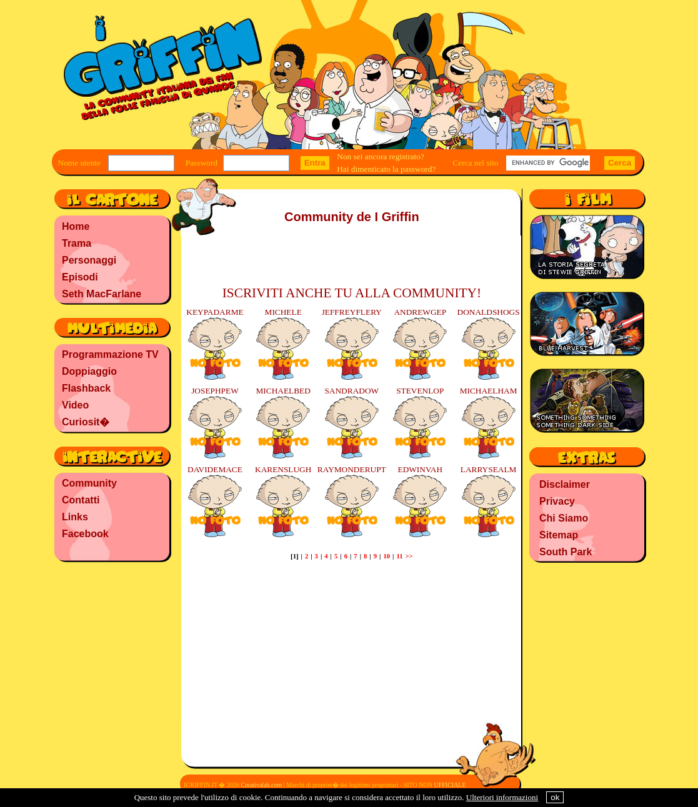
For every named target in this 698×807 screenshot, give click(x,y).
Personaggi (89, 260)
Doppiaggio (89, 371)
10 (386, 556)
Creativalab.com (261, 784)
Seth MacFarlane (101, 294)
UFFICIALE (450, 784)
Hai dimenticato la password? (386, 169)
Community (89, 483)
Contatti (80, 500)
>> (408, 556)
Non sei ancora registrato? (380, 156)
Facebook (85, 533)
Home (75, 226)
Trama (76, 243)
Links (75, 517)
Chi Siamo (563, 518)
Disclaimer (564, 484)
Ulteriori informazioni (502, 797)
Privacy (557, 501)
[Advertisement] (111, 646)
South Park (565, 552)
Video (75, 405)
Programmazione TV (110, 354)
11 (399, 556)
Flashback (86, 388)
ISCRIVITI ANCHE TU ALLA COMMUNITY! (351, 292)
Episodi (80, 277)
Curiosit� (85, 422)
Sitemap (558, 535)
